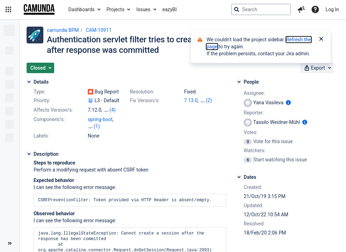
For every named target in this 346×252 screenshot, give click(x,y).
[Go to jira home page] (39, 9)
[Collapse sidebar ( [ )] (9, 243)
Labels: (41, 136)
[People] (239, 81)
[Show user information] (288, 102)
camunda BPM (63, 30)
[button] (8, 9)
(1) (97, 126)
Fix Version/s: (145, 100)
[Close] (321, 39)
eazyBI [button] (170, 9)
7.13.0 (191, 100)
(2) (209, 100)
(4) (112, 110)
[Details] (29, 81)
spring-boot (100, 119)
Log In (332, 9)
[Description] (29, 154)
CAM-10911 (98, 30)
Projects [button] (115, 9)
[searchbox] (261, 9)
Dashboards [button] (82, 9)
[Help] (315, 9)
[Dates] (239, 177)
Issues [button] (143, 9)
